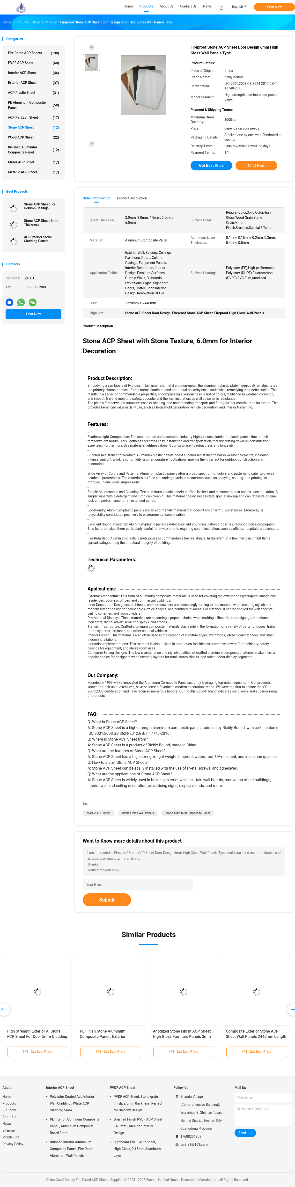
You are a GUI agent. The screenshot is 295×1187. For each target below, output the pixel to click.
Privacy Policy (12, 1144)
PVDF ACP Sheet (33, 63)
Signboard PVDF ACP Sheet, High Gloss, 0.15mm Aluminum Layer (137, 1149)
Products (9, 1103)
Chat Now (274, 7)
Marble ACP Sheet (99, 813)
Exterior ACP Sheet (33, 82)
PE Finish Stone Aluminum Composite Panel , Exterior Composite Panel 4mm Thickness (109, 1036)
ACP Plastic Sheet (33, 92)
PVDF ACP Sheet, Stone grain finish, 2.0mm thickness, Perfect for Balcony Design (138, 1103)
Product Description (132, 198)
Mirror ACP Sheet (33, 162)
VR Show (9, 1110)
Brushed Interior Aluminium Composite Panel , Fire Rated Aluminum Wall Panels (71, 1149)
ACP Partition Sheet (33, 117)
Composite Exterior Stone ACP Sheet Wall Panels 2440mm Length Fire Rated (256, 1036)
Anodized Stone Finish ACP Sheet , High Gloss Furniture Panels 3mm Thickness (183, 1036)
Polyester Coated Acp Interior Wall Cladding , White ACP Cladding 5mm (72, 1103)
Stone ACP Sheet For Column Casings (39, 206)
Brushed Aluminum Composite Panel (33, 149)
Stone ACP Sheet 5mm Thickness (41, 222)
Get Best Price (211, 165)
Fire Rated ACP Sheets (33, 53)
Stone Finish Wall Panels (138, 813)
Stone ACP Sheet (33, 127)
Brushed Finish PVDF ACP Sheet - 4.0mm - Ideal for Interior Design (138, 1126)
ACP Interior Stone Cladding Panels (38, 239)
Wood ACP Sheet (33, 137)
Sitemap (8, 1130)
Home (7, 1097)
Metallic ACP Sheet (33, 172)
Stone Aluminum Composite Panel (187, 813)
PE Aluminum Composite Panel (33, 105)
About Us (9, 1117)
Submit (107, 900)
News (6, 1124)
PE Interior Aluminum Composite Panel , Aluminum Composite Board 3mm (74, 1126)
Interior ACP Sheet (33, 73)
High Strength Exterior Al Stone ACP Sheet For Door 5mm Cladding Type (37, 1036)
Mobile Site (10, 1137)
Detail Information (96, 198)
